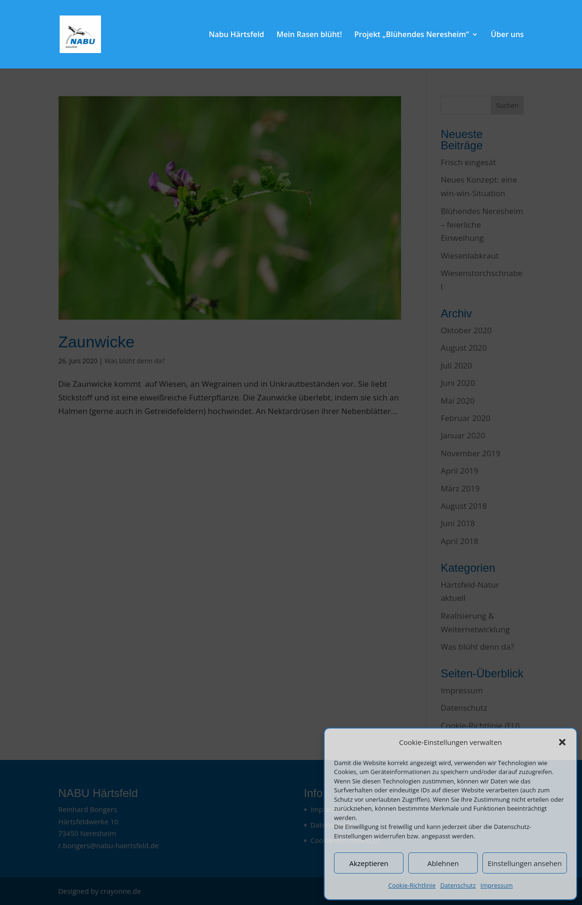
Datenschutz (458, 885)
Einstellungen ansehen (525, 863)
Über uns (507, 35)
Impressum (497, 885)
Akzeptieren (368, 863)
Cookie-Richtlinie (412, 885)
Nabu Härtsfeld (236, 35)
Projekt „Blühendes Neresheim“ (411, 35)
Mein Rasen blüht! (309, 35)
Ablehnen (443, 863)
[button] (562, 742)
